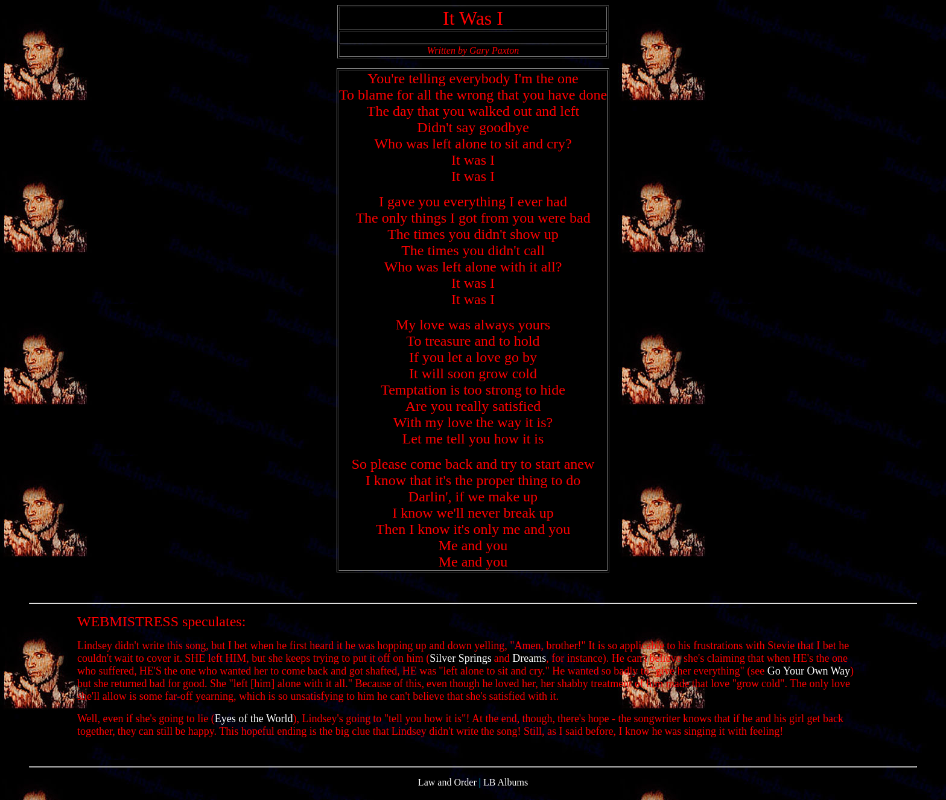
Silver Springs (461, 664)
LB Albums (505, 789)
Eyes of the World (254, 724)
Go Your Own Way (808, 676)
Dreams (529, 664)
